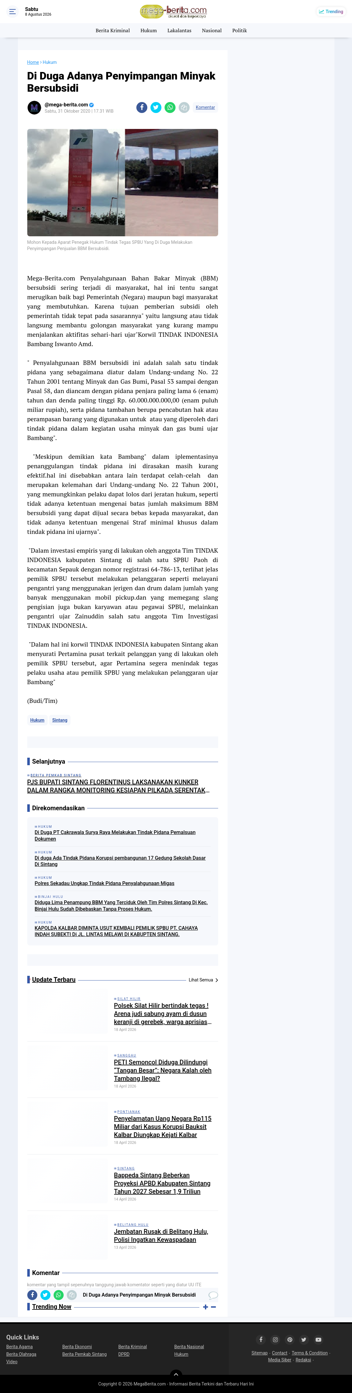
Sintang (59, 720)
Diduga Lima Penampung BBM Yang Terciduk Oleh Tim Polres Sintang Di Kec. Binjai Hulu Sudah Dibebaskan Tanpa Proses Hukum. (121, 905)
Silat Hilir (129, 999)
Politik (239, 30)
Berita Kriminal (113, 30)
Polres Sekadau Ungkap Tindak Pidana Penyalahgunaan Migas (105, 883)
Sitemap (259, 1352)
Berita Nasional (189, 1346)
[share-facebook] (141, 107)
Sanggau (127, 1055)
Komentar (205, 107)
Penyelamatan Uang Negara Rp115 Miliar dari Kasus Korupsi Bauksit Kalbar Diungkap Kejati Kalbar (163, 1127)
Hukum (148, 30)
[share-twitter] (155, 107)
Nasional (212, 30)
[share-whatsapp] (170, 107)
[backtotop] (176, 1376)
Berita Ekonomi (77, 1346)
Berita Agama (19, 1346)
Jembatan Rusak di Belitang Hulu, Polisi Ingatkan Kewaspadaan (161, 1235)
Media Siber (279, 1359)
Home (33, 62)
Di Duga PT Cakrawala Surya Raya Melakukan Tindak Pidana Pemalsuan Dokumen (115, 835)
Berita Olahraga (21, 1354)
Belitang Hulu (133, 1225)
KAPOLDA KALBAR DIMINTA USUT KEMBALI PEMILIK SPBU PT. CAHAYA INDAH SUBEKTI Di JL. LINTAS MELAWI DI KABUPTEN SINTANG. (116, 931)
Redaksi (303, 1359)
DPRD (123, 1354)
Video (12, 1361)
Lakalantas (179, 30)
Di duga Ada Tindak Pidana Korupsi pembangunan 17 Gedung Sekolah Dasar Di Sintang (120, 861)
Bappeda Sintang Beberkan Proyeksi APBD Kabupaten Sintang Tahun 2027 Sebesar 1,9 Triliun (162, 1183)
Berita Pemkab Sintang (84, 1354)
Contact (279, 1352)
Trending (334, 11)
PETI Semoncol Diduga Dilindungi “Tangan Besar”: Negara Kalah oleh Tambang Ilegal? (163, 1070)
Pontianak (129, 1112)
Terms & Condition (310, 1352)
